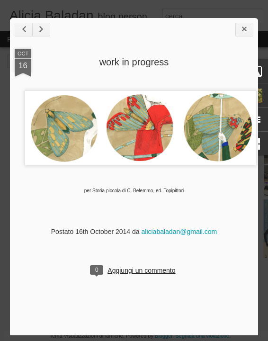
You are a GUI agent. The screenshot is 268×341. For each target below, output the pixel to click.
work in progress (134, 62)
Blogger (163, 336)
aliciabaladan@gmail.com (179, 231)
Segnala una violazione (202, 336)
